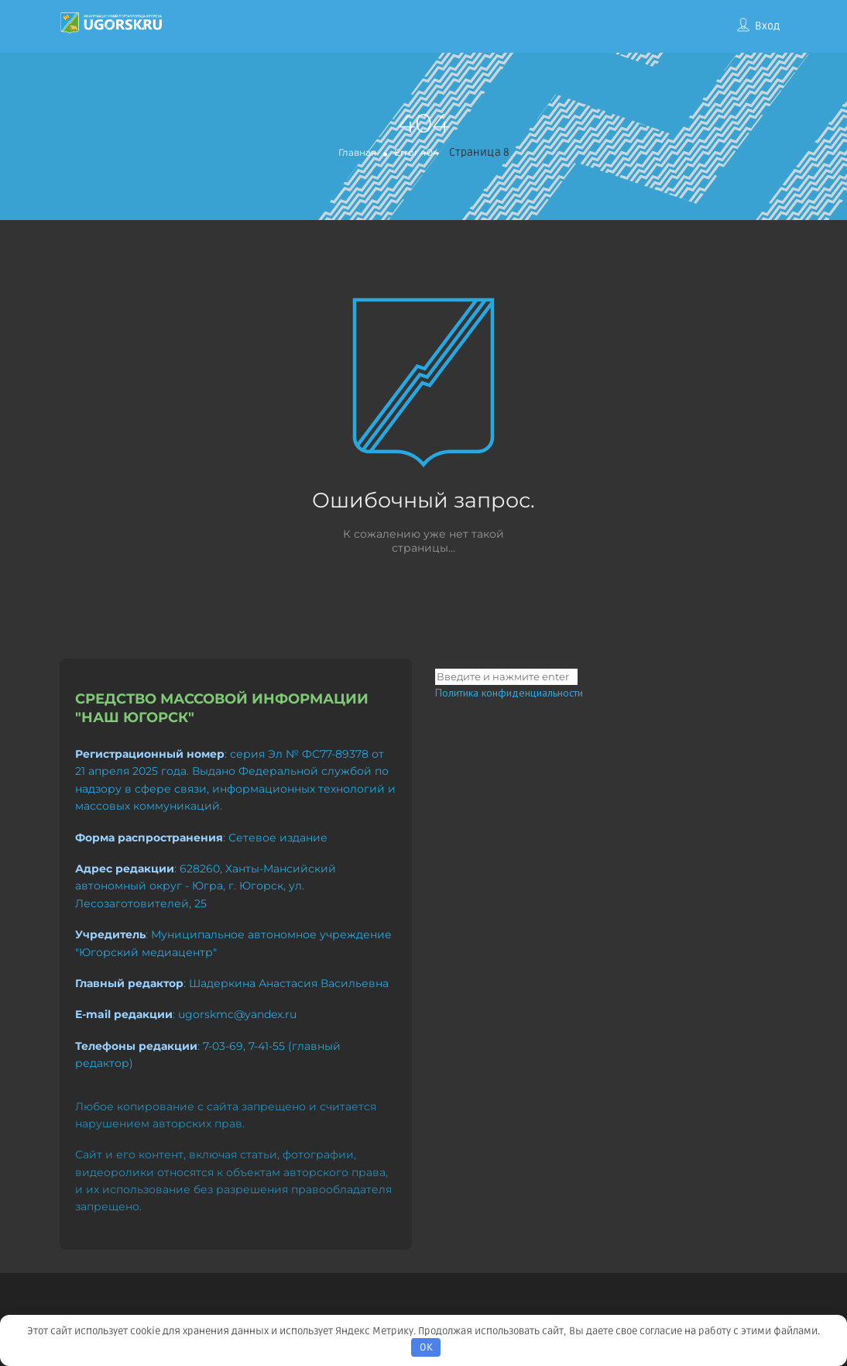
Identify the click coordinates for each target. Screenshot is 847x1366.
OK (426, 1347)
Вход (767, 26)
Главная (357, 152)
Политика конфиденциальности (509, 693)
